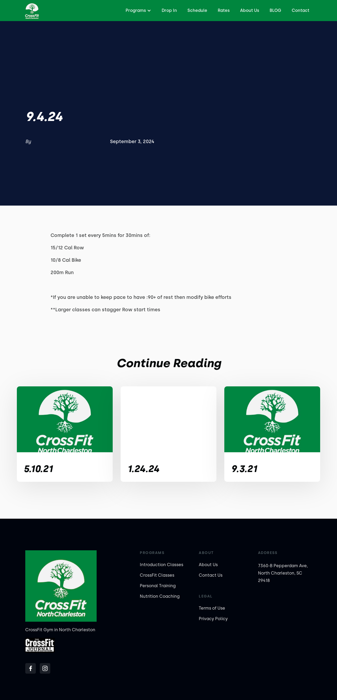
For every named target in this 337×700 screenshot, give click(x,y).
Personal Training (158, 585)
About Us (249, 10)
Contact (300, 10)
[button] (137, 10)
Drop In (169, 10)
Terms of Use (212, 608)
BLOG (275, 10)
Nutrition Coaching (160, 596)
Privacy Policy (213, 618)
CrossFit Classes (157, 575)
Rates (224, 10)
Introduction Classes (161, 564)
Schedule (197, 10)
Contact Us (210, 575)
